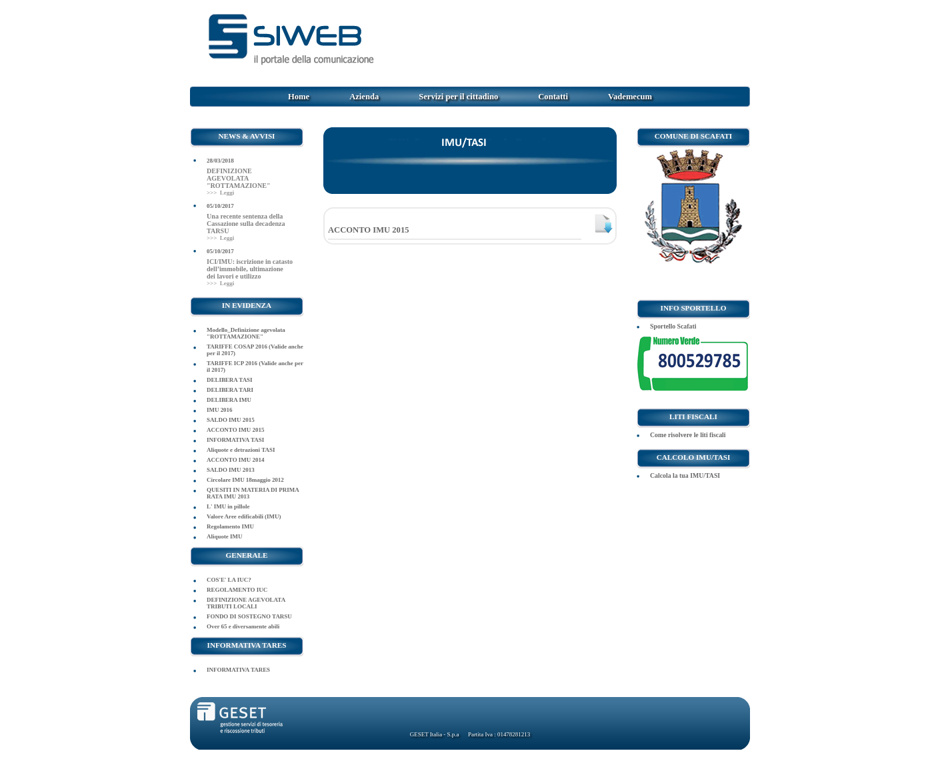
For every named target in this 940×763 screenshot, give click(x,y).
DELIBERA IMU (229, 399)
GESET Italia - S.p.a (434, 734)
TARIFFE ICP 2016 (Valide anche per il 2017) (255, 366)
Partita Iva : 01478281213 (499, 734)
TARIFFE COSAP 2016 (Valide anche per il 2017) (255, 350)
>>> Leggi (220, 192)
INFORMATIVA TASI (235, 439)
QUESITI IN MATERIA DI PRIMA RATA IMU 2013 (253, 493)
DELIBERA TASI (230, 380)
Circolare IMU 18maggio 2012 (245, 479)
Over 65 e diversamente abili (243, 626)
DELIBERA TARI (230, 389)
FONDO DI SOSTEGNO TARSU (249, 616)
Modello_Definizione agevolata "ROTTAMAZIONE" (246, 333)
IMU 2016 (220, 409)
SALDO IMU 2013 (231, 469)
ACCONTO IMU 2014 (235, 459)
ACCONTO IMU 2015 (235, 429)
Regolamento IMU (230, 526)
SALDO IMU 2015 (231, 419)
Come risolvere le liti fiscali (688, 434)
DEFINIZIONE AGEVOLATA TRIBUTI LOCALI (246, 603)
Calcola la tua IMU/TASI (685, 475)
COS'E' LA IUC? (229, 579)
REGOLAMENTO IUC (237, 589)
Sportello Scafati (673, 326)
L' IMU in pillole (228, 506)
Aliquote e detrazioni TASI (241, 449)
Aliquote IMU (224, 536)
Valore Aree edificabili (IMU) (244, 516)
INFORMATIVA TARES (238, 669)
